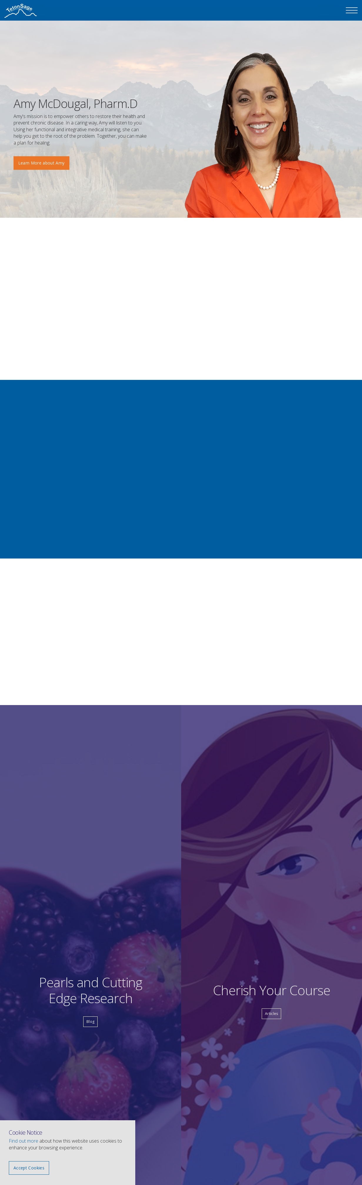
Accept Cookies (29, 1168)
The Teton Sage (20, 11)
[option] (265, 134)
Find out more (23, 1141)
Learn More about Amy (41, 163)
